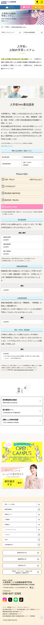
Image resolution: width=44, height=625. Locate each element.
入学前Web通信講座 (29, 32)
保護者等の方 (22, 559)
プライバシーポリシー (23, 607)
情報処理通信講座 (28, 157)
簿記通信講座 (5, 157)
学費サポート (8, 514)
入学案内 (7, 27)
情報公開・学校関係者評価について (12, 614)
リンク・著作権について (9, 607)
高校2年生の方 (22, 552)
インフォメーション (10, 529)
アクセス (37, 3)
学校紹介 (7, 524)
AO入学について (7, 146)
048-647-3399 (12, 593)
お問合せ (39, 7)
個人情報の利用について (9, 609)
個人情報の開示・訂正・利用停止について (28, 609)
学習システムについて (8, 32)
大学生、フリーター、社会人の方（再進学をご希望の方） (22, 572)
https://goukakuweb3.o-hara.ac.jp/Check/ (23, 369)
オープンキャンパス (12, 7)
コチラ (39, 179)
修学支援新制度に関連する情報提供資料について (16, 616)
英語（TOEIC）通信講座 (27, 164)
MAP (32, 587)
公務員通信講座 (6, 163)
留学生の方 (22, 565)
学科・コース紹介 (10, 504)
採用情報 (32, 616)
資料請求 (27, 7)
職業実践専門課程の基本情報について (13, 611)
